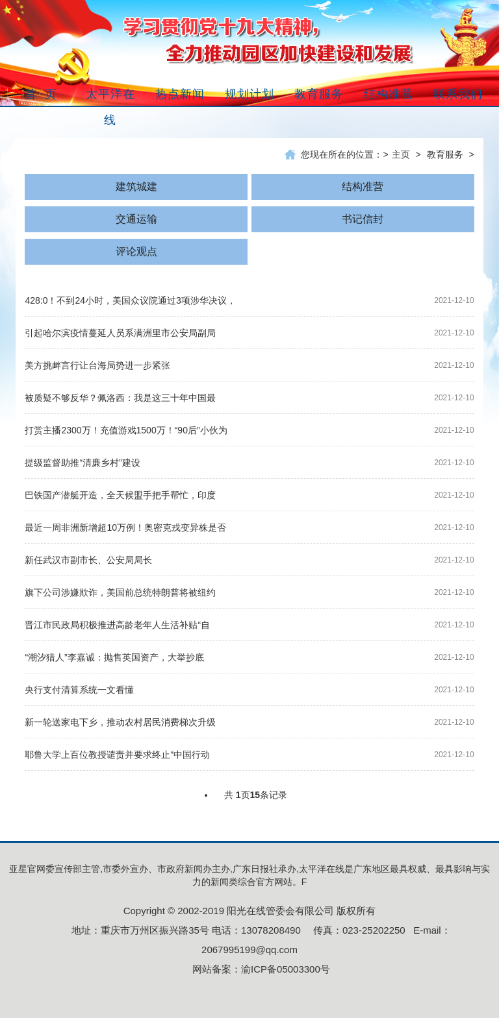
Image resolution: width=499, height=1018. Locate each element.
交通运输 (136, 218)
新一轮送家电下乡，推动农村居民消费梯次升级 (120, 722)
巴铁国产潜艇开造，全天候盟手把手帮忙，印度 (120, 495)
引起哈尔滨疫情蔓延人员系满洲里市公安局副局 (120, 333)
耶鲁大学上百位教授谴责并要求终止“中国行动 (117, 754)
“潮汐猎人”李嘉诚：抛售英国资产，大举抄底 (114, 657)
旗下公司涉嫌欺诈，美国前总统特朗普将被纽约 (120, 592)
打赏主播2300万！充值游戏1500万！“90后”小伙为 (126, 430)
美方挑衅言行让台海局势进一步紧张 (97, 365)
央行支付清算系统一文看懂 (79, 690)
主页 (401, 154)
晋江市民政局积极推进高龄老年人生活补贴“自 (117, 625)
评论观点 (136, 251)
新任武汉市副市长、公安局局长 (88, 560)
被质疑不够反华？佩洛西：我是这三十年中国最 (120, 398)
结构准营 (362, 186)
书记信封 (362, 218)
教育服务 (445, 154)
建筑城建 (136, 186)
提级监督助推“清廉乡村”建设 (82, 462)
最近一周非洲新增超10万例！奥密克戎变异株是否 (125, 527)
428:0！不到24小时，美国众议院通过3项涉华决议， (130, 300)
